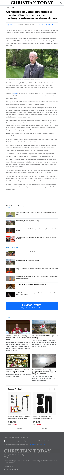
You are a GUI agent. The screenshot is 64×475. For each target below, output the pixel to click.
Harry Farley (9, 24)
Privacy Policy (42, 444)
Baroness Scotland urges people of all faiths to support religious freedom (44, 372)
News (12, 7)
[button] (3, 3)
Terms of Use (33, 444)
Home (8, 7)
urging (15, 93)
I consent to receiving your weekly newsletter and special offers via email (27, 441)
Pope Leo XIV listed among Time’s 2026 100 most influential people (18, 338)
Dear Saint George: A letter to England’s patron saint (17, 371)
